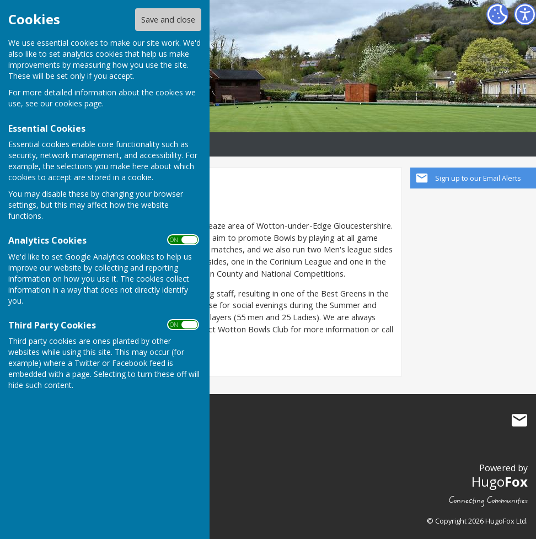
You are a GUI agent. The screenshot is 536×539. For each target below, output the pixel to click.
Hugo (499, 481)
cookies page (78, 103)
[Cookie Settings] (497, 14)
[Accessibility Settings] (525, 14)
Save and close (168, 19)
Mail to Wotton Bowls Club (519, 420)
